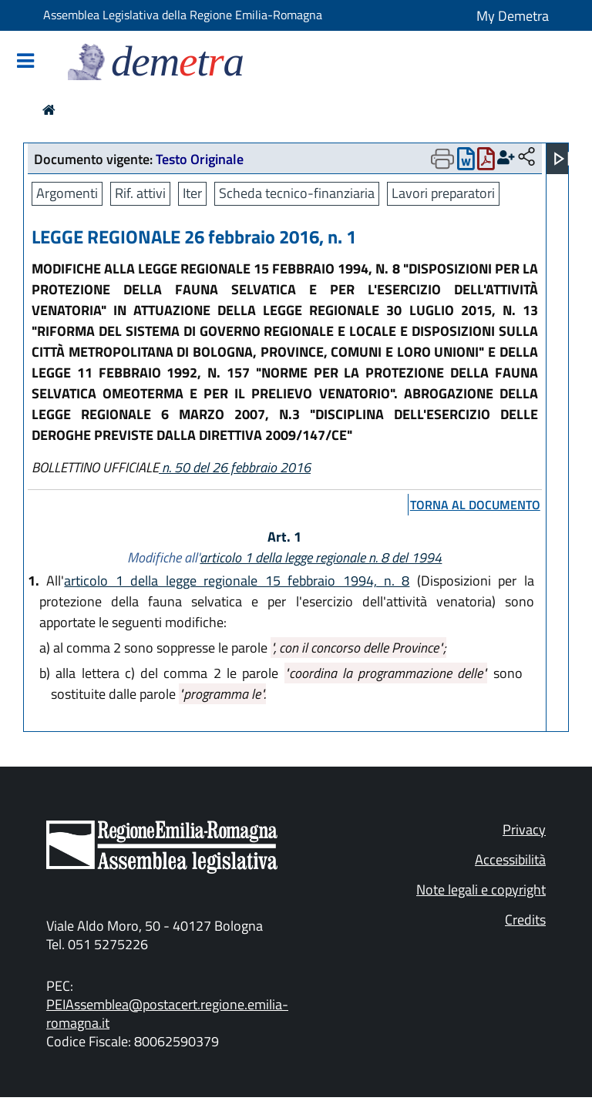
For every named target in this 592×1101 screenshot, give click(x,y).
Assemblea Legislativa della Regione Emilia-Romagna (182, 14)
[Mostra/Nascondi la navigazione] (25, 62)
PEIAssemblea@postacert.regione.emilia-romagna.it (167, 1013)
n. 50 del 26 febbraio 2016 (235, 467)
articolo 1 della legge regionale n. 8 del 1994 (321, 557)
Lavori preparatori (443, 193)
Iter (192, 193)
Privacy (524, 829)
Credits (525, 919)
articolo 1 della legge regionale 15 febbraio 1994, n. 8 (236, 580)
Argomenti (67, 193)
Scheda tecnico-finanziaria (297, 193)
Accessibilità (510, 859)
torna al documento (475, 504)
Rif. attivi (140, 193)
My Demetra (512, 15)
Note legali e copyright (481, 889)
